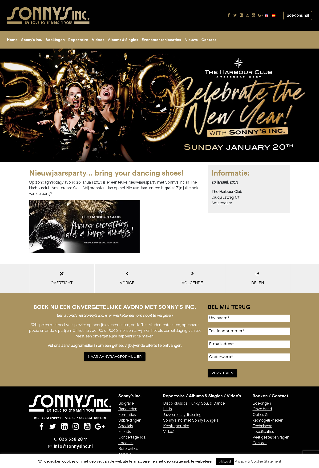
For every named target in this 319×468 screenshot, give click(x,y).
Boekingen (55, 40)
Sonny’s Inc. (31, 40)
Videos (98, 40)
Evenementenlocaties (161, 40)
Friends (124, 431)
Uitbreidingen (129, 420)
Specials (125, 426)
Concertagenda (131, 437)
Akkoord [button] (225, 461)
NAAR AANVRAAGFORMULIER (115, 356)
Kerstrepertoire (176, 426)
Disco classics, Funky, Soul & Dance (194, 403)
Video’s (169, 431)
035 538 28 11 (73, 439)
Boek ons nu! (298, 15)
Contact (208, 40)
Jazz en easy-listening (182, 414)
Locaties (125, 443)
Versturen (223, 373)
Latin (167, 409)
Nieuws (191, 40)
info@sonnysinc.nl (73, 446)
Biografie (126, 403)
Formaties (127, 414)
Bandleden (127, 409)
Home (12, 40)
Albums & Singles (123, 40)
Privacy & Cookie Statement (258, 461)
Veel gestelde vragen (271, 437)
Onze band (262, 409)
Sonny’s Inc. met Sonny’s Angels (190, 420)
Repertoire (78, 40)
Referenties (128, 448)
